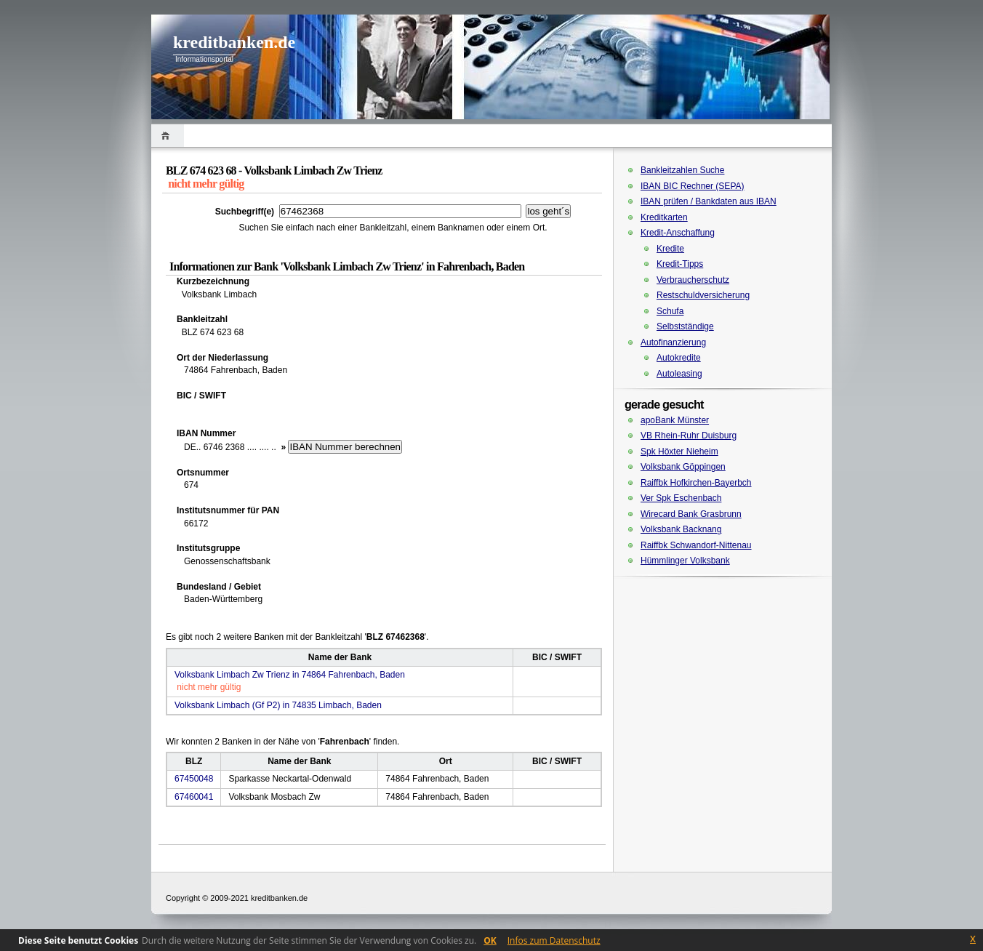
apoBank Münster (675, 420)
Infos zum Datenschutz (554, 940)
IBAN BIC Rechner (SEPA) (693, 186)
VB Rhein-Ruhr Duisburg (689, 435)
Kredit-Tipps (680, 264)
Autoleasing (679, 374)
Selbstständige (685, 326)
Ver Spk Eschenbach (681, 498)
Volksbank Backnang (681, 529)
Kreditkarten (664, 217)
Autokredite (679, 358)
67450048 (193, 779)
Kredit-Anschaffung (678, 233)
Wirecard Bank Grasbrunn (691, 514)
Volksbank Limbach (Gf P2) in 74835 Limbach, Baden (278, 705)
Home (167, 135)
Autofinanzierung (673, 342)
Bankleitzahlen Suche (682, 170)
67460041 (193, 797)
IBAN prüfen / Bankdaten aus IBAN (709, 201)
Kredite (670, 249)
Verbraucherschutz (693, 280)
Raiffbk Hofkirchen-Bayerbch (696, 483)
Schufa (670, 311)
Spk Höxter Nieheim (679, 451)
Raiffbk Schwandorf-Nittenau (696, 545)
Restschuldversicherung (703, 295)
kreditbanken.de (234, 42)
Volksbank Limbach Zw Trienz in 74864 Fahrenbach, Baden (289, 675)
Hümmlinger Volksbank (685, 560)
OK (490, 940)
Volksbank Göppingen (683, 467)
